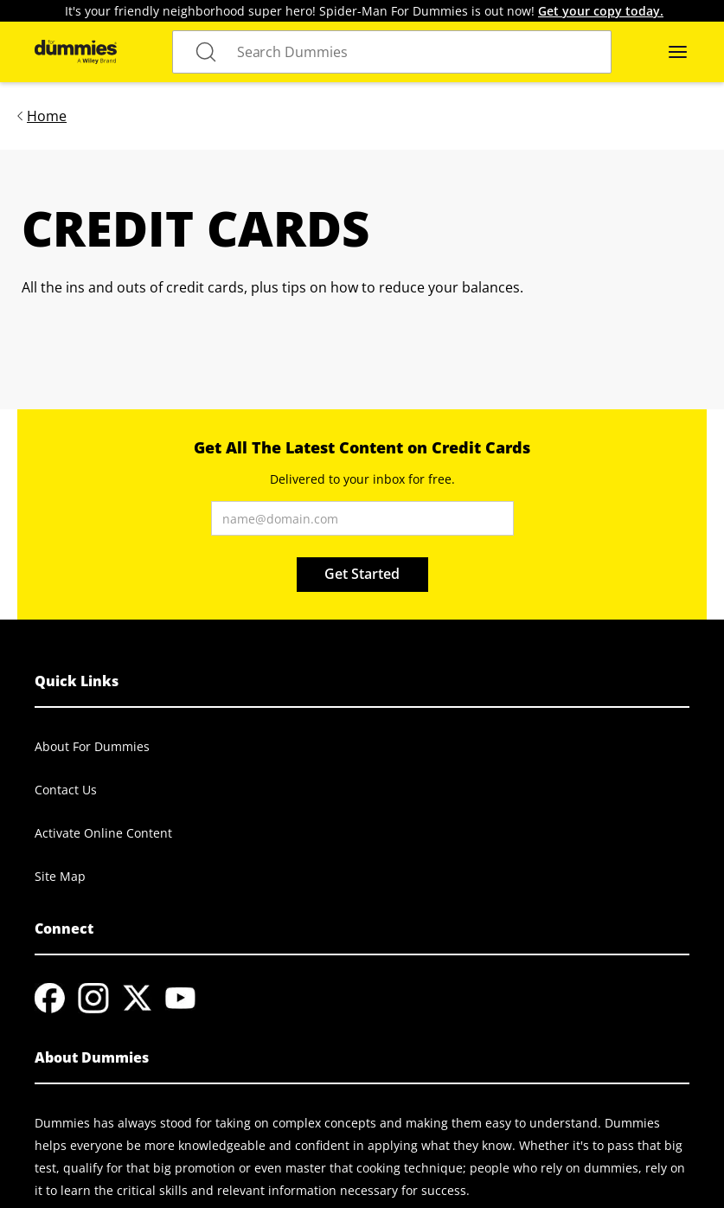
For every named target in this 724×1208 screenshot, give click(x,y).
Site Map (60, 876)
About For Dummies (92, 746)
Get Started (362, 573)
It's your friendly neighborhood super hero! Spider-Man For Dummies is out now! (364, 11)
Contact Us (66, 789)
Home (47, 115)
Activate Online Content (103, 833)
